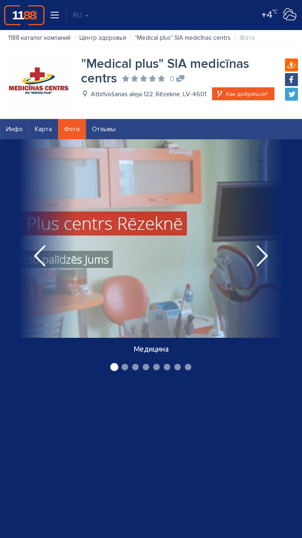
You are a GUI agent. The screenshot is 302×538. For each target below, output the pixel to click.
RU (80, 15)
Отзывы (104, 129)
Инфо (14, 129)
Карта (43, 129)
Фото (72, 129)
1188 (24, 15)
